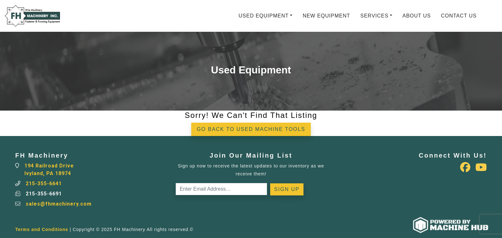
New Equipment (326, 15)
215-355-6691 (44, 194)
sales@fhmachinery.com (59, 204)
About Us (416, 15)
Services (374, 15)
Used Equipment (263, 15)
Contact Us (459, 15)
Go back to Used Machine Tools (251, 129)
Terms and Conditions (41, 229)
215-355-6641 (44, 183)
